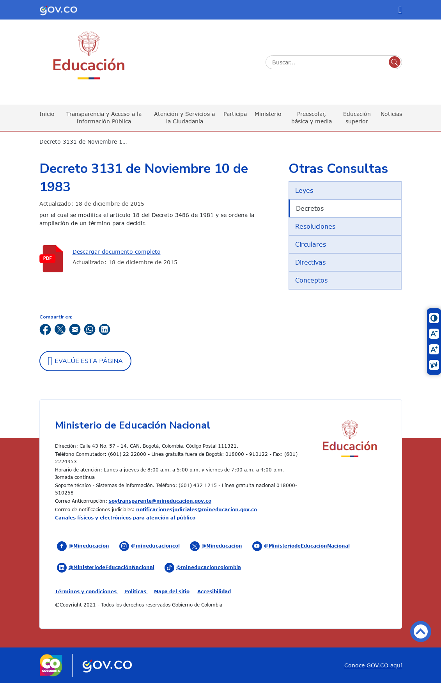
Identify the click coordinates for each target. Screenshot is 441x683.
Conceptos (311, 280)
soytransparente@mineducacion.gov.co (160, 500)
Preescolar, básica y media (311, 117)
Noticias (391, 113)
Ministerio (268, 113)
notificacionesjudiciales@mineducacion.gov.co (196, 509)
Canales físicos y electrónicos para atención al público (125, 517)
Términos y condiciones (86, 591)
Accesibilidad (214, 591)
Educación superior (357, 117)
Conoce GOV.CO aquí (373, 665)
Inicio (47, 113)
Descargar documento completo (117, 251)
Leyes (304, 190)
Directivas (310, 262)
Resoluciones (315, 226)
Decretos (310, 208)
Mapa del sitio (172, 591)
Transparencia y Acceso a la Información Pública (104, 117)
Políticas (136, 591)
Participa (235, 113)
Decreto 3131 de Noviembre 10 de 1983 (88, 141)
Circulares (310, 244)
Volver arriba (420, 631)
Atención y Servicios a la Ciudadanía (184, 117)
